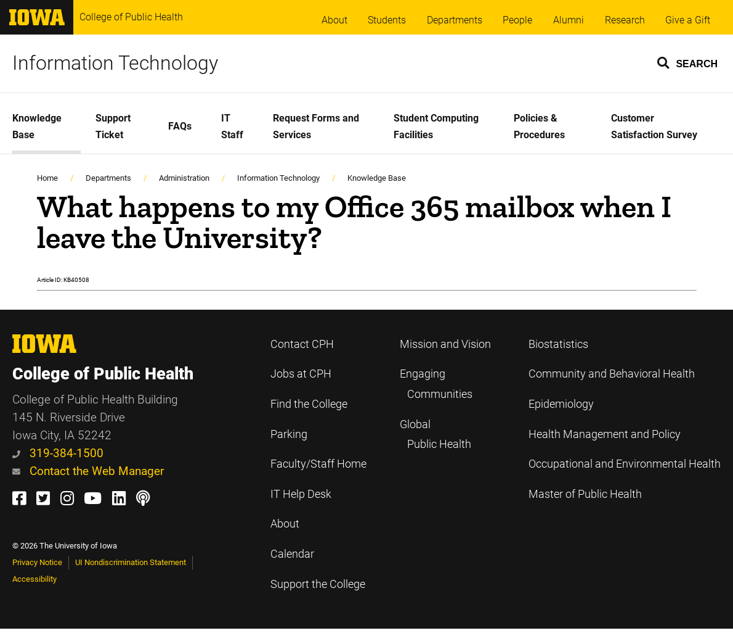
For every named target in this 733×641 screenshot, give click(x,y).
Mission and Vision (445, 344)
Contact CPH (302, 344)
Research (625, 20)
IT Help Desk (300, 494)
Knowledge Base (37, 126)
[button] (688, 62)
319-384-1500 (57, 453)
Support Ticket (113, 126)
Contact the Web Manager (88, 471)
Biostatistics (558, 344)
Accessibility (34, 579)
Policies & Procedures (539, 126)
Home (47, 178)
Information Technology (115, 63)
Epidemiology (561, 404)
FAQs (180, 126)
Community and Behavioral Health (611, 374)
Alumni (568, 20)
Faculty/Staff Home (318, 464)
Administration (184, 178)
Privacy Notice (37, 562)
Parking (288, 434)
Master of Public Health (585, 494)
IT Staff (232, 126)
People (517, 20)
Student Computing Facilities (436, 126)
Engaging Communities (436, 384)
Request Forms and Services (316, 126)
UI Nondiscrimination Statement (130, 562)
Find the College (308, 404)
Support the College (317, 584)
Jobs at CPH (300, 374)
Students (387, 20)
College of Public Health (131, 17)
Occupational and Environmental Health (624, 464)
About (334, 20)
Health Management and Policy (604, 434)
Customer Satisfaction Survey (654, 126)
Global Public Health (435, 434)
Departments (454, 20)
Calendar (292, 554)
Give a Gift (687, 20)
